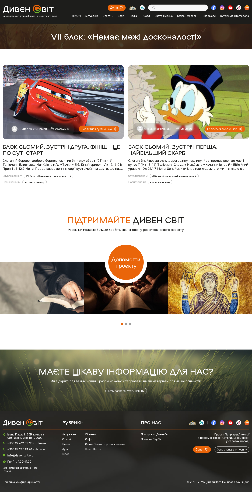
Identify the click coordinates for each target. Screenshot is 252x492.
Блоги (121, 16)
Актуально (92, 16)
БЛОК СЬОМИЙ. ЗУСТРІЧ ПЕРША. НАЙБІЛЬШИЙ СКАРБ (172, 150)
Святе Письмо (164, 16)
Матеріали (209, 16)
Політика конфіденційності (21, 482)
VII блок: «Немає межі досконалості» (48, 176)
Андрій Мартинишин (33, 128)
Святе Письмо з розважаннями (105, 444)
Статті (108, 16)
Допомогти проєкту (125, 262)
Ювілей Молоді (187, 16)
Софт (147, 16)
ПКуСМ (76, 16)
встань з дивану (34, 182)
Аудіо (65, 449)
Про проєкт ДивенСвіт (155, 434)
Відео (65, 454)
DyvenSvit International (234, 16)
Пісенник (91, 434)
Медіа (134, 16)
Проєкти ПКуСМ (151, 439)
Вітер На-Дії (93, 449)
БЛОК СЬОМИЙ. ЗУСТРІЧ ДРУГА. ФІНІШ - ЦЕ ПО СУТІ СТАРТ (61, 150)
